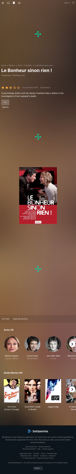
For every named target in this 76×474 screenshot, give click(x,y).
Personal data (52, 453)
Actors (5, 319)
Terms (43, 453)
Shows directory (31, 447)
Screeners (43, 456)
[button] (12, 348)
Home (3, 65)
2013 (20, 65)
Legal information (25, 453)
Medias (35, 456)
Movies (12, 65)
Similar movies (20, 319)
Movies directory (45, 447)
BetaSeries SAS (25, 456)
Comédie (28, 65)
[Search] (73, 3)
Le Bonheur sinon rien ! (44, 65)
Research (52, 456)
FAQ (38, 449)
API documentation (29, 449)
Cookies (36, 453)
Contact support (48, 449)
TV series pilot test (29, 458)
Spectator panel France (45, 458)
